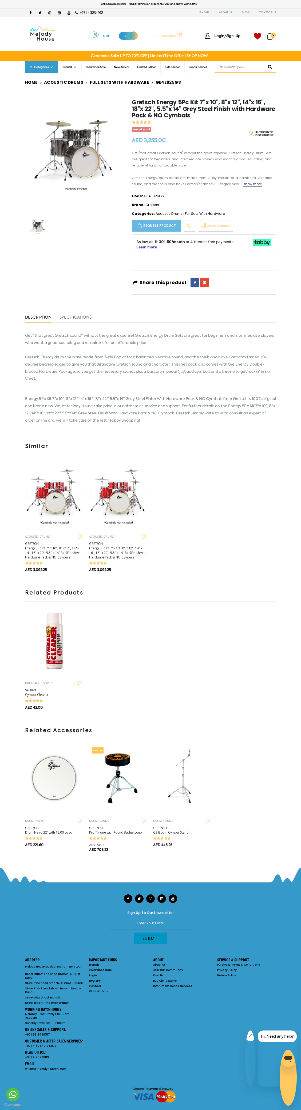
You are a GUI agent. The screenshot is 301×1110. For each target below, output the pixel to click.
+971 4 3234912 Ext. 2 (40, 1046)
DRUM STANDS (99, 821)
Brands (67, 67)
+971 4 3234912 (89, 12)
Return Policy (226, 975)
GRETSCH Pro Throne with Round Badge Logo (115, 830)
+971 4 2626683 (37, 1057)
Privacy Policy (227, 970)
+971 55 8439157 (37, 1035)
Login (93, 975)
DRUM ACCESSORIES (39, 683)
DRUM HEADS (34, 821)
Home (31, 82)
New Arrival (121, 67)
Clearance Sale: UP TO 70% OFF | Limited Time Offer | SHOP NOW (149, 55)
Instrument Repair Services (172, 986)
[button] (271, 34)
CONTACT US (267, 12)
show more (252, 184)
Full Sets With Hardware (119, 82)
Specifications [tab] (76, 317)
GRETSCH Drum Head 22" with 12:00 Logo (48, 830)
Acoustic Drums (63, 82)
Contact (95, 986)
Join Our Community (168, 970)
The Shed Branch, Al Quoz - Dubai (54, 976)
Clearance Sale (96, 67)
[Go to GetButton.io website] (12, 1104)
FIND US (204, 12)
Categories (39, 67)
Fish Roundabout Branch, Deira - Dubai (53, 990)
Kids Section (172, 67)
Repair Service (198, 67)
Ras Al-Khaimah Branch (51, 1003)
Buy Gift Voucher (165, 981)
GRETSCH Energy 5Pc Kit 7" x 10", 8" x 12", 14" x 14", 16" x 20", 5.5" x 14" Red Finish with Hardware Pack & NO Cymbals (53, 550)
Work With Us (98, 991)
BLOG (245, 12)
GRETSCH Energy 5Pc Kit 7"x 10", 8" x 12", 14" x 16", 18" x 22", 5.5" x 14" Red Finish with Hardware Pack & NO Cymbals (117, 550)
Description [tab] (38, 317)
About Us (159, 965)
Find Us (158, 975)
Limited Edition (146, 67)
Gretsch (152, 204)
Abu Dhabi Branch (47, 998)
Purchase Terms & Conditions (238, 965)
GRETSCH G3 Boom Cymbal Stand (171, 830)
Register (95, 981)
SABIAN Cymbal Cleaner (37, 692)
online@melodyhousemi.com (45, 1069)
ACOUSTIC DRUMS (37, 536)
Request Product (159, 225)
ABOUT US (225, 12)
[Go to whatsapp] (12, 1094)
